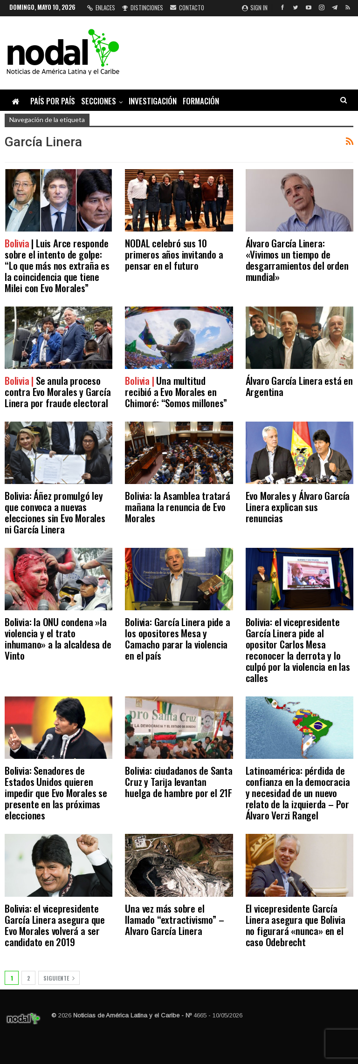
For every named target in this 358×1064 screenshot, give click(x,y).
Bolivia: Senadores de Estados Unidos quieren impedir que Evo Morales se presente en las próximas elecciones (56, 792)
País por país (52, 101)
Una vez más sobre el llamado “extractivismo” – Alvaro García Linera (174, 919)
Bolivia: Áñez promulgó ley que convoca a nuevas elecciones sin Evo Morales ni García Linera (55, 512)
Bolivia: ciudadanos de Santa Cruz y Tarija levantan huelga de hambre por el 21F (178, 781)
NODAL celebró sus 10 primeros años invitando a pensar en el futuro (174, 254)
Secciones (98, 101)
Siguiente (59, 978)
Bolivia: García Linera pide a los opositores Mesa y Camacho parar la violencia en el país (177, 638)
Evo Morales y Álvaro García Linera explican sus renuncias (298, 506)
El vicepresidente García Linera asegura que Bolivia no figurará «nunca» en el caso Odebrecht (295, 925)
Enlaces (101, 7)
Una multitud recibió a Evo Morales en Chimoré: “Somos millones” (176, 391)
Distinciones (142, 7)
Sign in (255, 7)
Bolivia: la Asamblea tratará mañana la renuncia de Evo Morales (177, 506)
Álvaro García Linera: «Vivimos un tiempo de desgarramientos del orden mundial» (297, 260)
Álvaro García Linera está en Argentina (299, 386)
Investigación (153, 101)
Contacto (187, 7)
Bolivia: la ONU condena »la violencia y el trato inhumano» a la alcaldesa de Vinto (58, 638)
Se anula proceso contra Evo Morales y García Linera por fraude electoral (58, 391)
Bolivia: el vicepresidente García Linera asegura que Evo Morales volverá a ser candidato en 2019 (55, 925)
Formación (201, 101)
